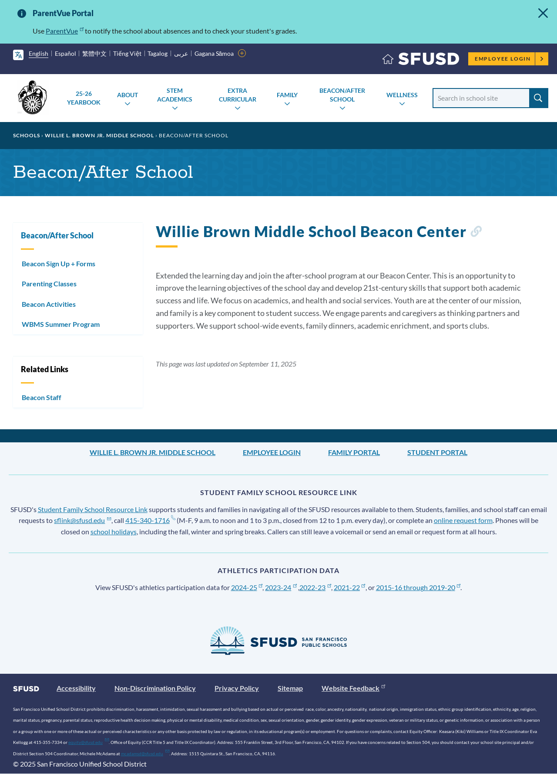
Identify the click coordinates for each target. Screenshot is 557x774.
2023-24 (281, 587)
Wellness (402, 94)
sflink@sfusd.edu (82, 520)
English (38, 53)
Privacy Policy (237, 688)
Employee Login (509, 58)
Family (287, 94)
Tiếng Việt (127, 53)
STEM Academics (174, 95)
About (127, 94)
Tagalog (158, 53)
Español (65, 53)
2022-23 (315, 587)
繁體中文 (94, 53)
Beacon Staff (41, 397)
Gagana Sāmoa (214, 53)
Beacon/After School (342, 95)
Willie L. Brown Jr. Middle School (99, 135)
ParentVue (65, 31)
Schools (26, 135)
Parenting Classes (49, 283)
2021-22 (350, 587)
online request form (463, 520)
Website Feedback (353, 688)
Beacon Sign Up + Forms (58, 263)
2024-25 (247, 587)
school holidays (114, 531)
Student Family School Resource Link (93, 509)
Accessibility (76, 688)
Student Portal (437, 452)
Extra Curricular (237, 95)
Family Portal (354, 452)
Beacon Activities (49, 304)
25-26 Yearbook (84, 98)
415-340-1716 (150, 520)
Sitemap (290, 688)
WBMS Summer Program (61, 324)
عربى (181, 53)
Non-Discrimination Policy (155, 688)
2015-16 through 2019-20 (418, 587)
